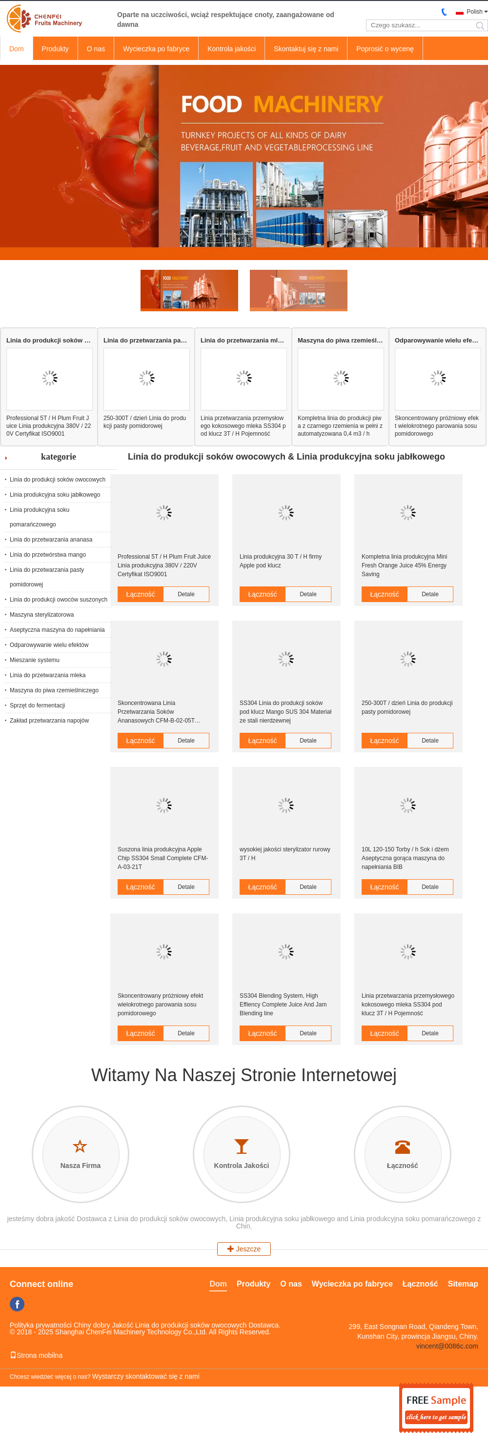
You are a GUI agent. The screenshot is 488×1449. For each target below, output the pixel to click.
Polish (475, 11)
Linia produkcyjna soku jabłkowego (55, 494)
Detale (186, 594)
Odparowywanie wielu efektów (437, 340)
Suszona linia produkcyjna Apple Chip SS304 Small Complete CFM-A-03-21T (163, 858)
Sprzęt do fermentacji (37, 705)
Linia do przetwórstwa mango (48, 554)
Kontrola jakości (231, 49)
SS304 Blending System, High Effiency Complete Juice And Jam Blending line (283, 1004)
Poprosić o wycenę (385, 49)
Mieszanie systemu (35, 660)
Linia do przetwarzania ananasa (51, 539)
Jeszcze (244, 1249)
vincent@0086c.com (447, 1346)
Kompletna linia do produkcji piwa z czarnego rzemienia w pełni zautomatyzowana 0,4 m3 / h (340, 426)
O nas (96, 49)
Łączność (140, 594)
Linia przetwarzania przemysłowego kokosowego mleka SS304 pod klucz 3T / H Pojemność (243, 426)
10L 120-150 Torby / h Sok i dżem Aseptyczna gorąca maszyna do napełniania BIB (405, 858)
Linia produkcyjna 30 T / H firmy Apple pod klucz (281, 561)
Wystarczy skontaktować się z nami (146, 1376)
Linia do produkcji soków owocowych (49, 340)
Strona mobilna (36, 1355)
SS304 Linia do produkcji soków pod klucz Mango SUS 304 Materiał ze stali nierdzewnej (285, 712)
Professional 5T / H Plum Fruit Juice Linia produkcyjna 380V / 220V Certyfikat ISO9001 (48, 426)
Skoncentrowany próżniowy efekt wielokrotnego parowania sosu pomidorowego (437, 426)
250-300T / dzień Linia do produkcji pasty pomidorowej (144, 422)
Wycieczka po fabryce (156, 49)
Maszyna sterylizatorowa (42, 614)
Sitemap (463, 1284)
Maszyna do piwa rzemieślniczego (340, 340)
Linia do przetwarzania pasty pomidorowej (146, 340)
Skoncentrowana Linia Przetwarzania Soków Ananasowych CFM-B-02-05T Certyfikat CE (156, 712)
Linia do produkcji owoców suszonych (58, 599)
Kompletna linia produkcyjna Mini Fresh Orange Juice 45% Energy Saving (404, 565)
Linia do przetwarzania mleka (243, 340)
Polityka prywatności (41, 1325)
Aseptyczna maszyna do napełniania (57, 629)
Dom (16, 49)
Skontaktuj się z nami (306, 49)
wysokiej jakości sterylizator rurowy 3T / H (285, 854)
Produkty (55, 49)
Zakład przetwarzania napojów (49, 720)
